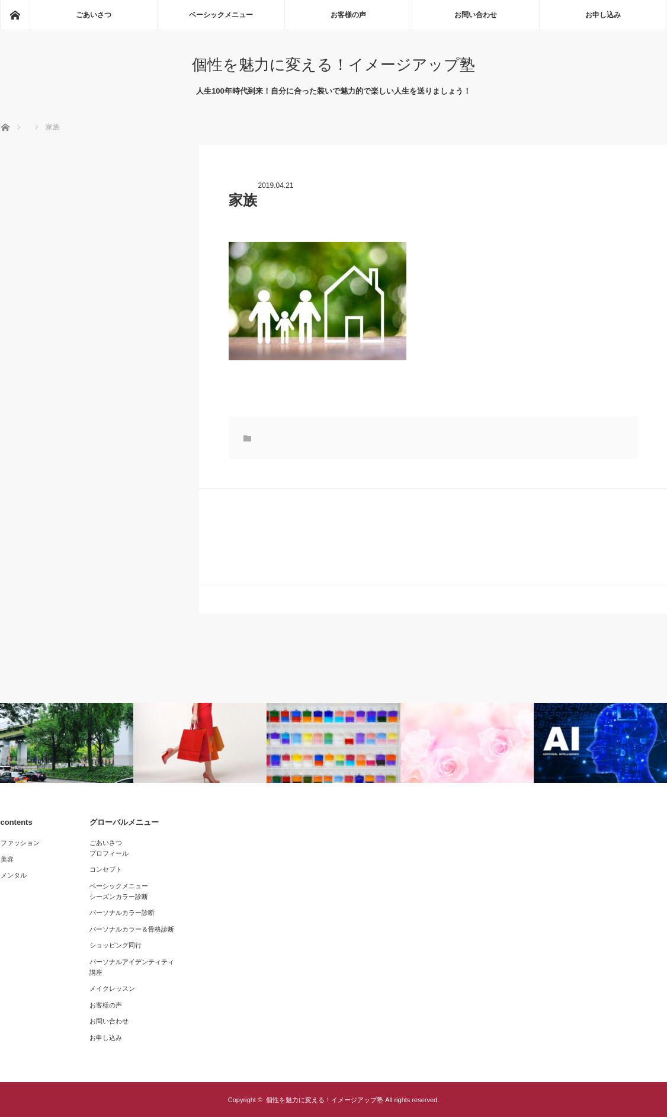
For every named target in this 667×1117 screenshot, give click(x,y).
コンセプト (105, 869)
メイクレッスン (112, 988)
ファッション (20, 842)
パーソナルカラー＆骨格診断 (131, 929)
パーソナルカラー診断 (122, 912)
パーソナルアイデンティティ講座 (131, 967)
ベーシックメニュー (221, 15)
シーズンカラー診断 (118, 896)
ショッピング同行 (115, 945)
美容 (7, 859)
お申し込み (603, 15)
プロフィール (109, 853)
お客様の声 (348, 15)
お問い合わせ (475, 15)
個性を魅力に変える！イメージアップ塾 (333, 64)
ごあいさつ (93, 15)
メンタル (14, 875)
